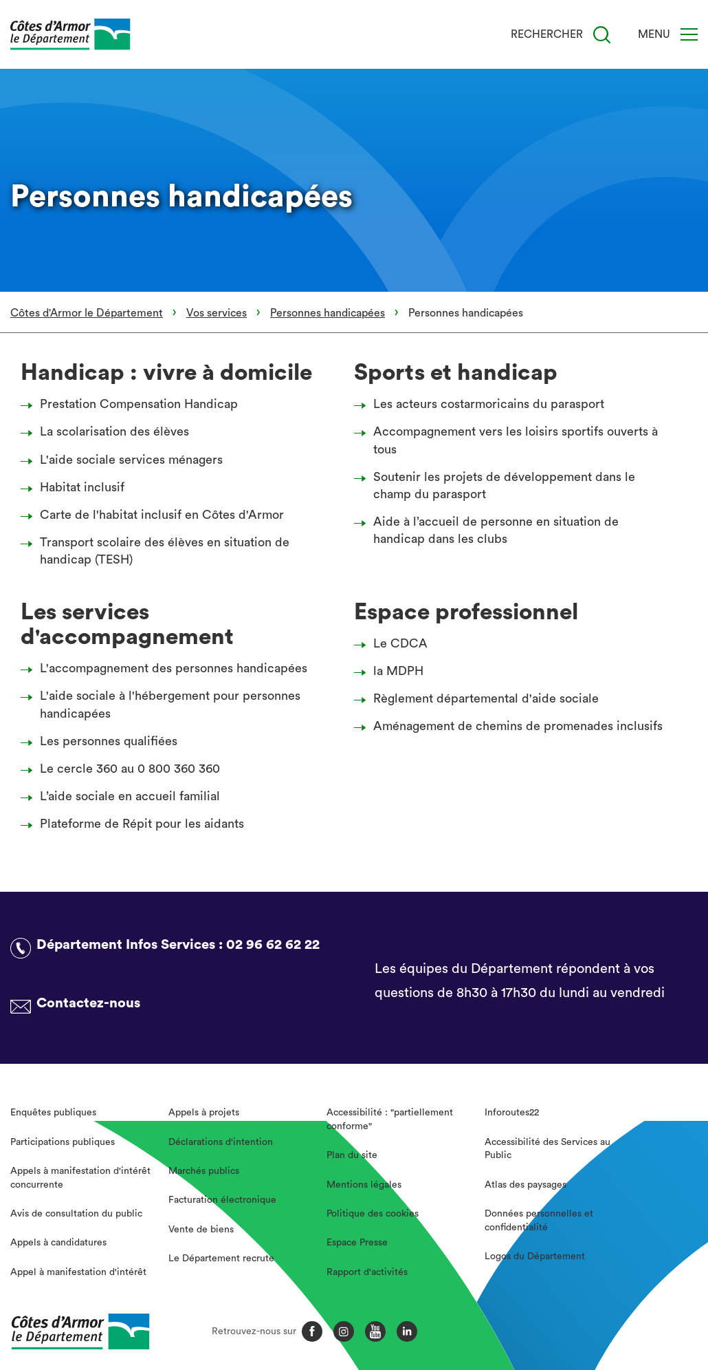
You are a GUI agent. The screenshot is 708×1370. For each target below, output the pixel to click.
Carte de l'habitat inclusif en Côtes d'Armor (156, 515)
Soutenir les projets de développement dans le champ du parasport (498, 485)
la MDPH (392, 671)
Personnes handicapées (327, 313)
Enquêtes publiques (53, 1112)
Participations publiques (62, 1142)
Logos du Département (535, 1256)
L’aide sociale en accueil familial (124, 796)
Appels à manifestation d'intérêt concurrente (80, 1178)
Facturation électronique (222, 1200)
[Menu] (689, 34)
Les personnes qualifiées (102, 741)
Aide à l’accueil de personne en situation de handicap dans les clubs (490, 530)
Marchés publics (203, 1171)
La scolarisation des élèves (108, 431)
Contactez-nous (88, 1003)
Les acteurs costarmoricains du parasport (483, 404)
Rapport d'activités (367, 1272)
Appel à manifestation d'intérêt (78, 1272)
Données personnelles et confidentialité (539, 1220)
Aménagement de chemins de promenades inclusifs (512, 726)
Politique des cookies (373, 1214)
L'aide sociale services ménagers (125, 459)
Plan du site (352, 1155)
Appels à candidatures (58, 1243)
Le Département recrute (221, 1258)
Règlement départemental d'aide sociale (480, 698)
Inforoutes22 (512, 1112)
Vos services (216, 313)
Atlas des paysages (525, 1185)
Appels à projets (203, 1112)
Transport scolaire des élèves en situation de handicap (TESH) (158, 551)
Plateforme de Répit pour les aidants (136, 823)
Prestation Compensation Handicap (133, 404)
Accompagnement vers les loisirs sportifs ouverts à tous (510, 440)
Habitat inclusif (76, 487)
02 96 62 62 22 (273, 945)
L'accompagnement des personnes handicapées (167, 668)
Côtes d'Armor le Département (86, 313)
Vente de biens (201, 1229)
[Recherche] (601, 34)
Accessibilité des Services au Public (547, 1149)
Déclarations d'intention (220, 1142)
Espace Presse (357, 1243)
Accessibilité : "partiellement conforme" (390, 1119)
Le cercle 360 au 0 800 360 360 (124, 768)
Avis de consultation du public (76, 1214)
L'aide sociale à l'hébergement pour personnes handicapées (164, 704)
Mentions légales (364, 1185)
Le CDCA (395, 643)
